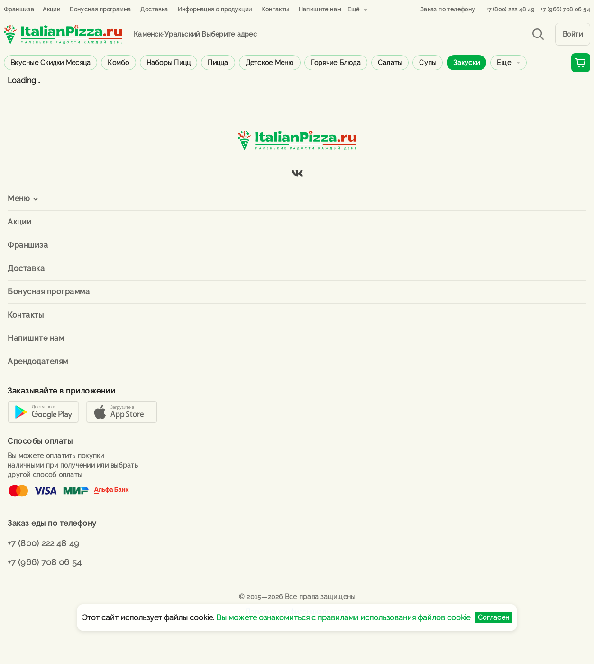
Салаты (390, 63)
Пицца (217, 63)
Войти (573, 34)
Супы (427, 63)
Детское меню (269, 63)
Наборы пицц (168, 63)
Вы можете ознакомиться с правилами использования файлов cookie (343, 617)
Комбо (118, 63)
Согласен (493, 617)
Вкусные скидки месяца (50, 63)
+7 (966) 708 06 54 (565, 9)
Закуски (466, 62)
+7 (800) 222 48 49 (510, 9)
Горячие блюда (336, 63)
